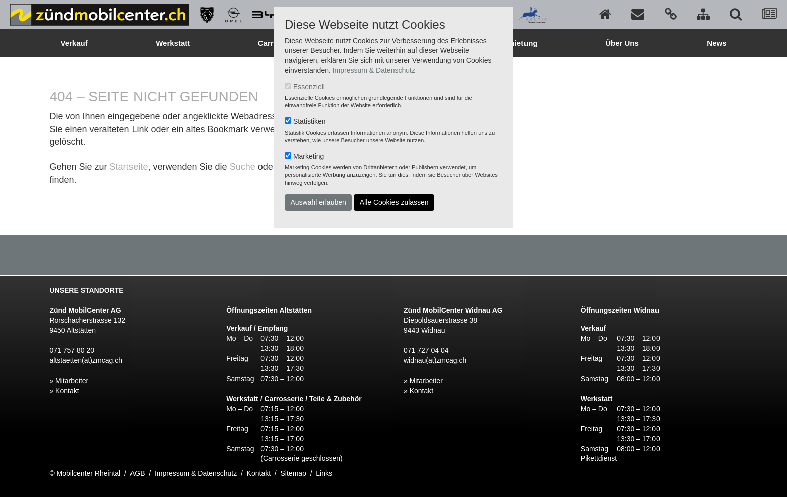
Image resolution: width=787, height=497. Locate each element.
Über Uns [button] (622, 43)
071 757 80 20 (71, 350)
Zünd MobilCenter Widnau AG (453, 310)
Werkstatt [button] (173, 43)
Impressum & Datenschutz (374, 70)
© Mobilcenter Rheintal (84, 473)
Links (324, 473)
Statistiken (309, 121)
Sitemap (293, 473)
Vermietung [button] (517, 43)
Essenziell (309, 87)
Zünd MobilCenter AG (85, 310)
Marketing (308, 156)
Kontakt (259, 473)
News (716, 43)
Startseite (128, 167)
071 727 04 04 (426, 350)
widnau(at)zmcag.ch (435, 360)
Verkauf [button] (73, 43)
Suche (242, 167)
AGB (137, 473)
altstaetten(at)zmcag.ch (85, 360)
